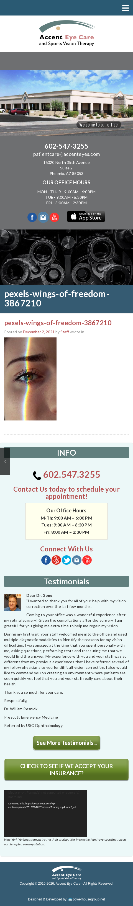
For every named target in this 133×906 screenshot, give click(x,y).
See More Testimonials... (67, 742)
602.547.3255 (67, 474)
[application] (45, 813)
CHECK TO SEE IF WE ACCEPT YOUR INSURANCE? (66, 769)
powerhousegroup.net (86, 899)
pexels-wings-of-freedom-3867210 (57, 323)
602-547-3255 (66, 146)
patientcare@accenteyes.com (66, 154)
